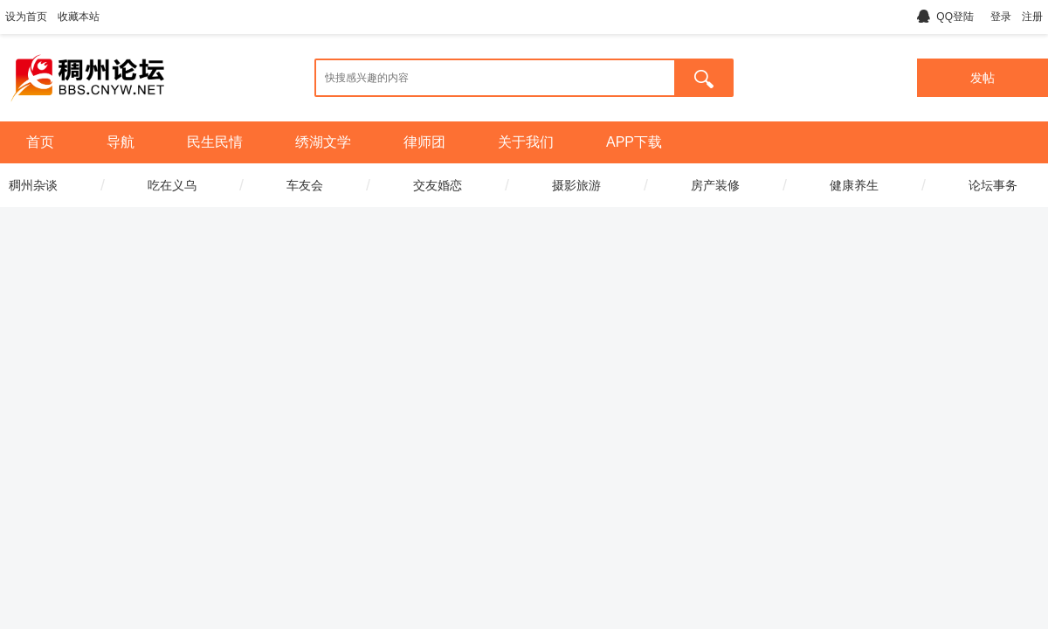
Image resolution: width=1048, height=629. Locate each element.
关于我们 (526, 142)
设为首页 (26, 16)
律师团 (424, 142)
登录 (1000, 16)
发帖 (982, 78)
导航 (120, 142)
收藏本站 (79, 16)
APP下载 (634, 142)
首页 (40, 142)
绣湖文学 (323, 142)
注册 (1032, 16)
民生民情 (215, 142)
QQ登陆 (945, 16)
